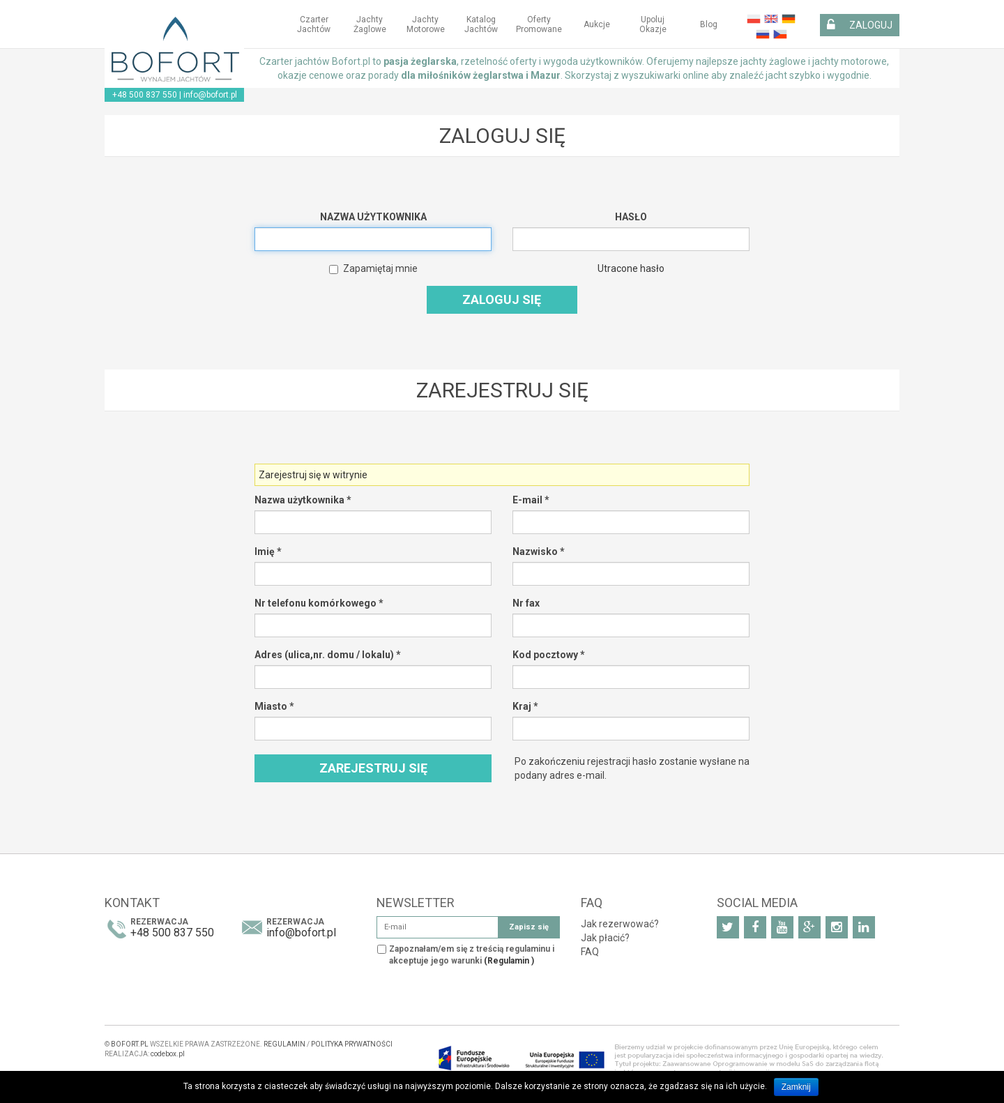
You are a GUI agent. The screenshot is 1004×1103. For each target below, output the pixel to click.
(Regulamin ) (509, 961)
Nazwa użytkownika (373, 216)
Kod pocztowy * (548, 654)
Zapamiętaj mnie (373, 268)
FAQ (590, 951)
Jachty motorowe (425, 24)
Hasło (631, 216)
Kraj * (525, 706)
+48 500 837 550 (144, 95)
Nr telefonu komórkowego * (318, 603)
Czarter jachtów (313, 24)
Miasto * (274, 706)
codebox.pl (168, 1054)
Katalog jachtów (481, 24)
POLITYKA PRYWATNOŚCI (352, 1044)
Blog (708, 24)
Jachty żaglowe (369, 24)
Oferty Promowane (539, 24)
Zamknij (796, 1087)
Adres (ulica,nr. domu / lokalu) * (327, 654)
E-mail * (530, 499)
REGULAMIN (284, 1044)
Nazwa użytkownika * (302, 499)
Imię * (268, 551)
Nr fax (526, 603)
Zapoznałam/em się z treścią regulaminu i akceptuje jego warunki (471, 955)
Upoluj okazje (653, 24)
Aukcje (597, 24)
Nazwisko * (538, 551)
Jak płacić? (605, 937)
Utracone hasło (631, 268)
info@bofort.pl (210, 95)
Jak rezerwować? (620, 923)
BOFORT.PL (130, 1044)
